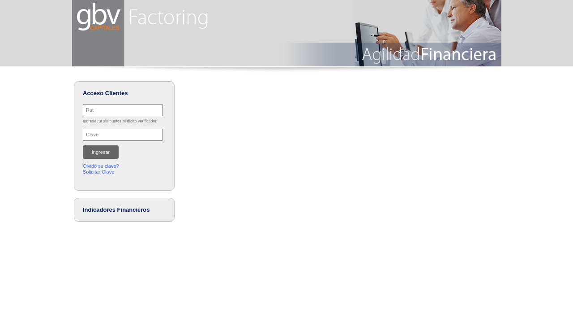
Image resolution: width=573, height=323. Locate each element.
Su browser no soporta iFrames (124, 138)
